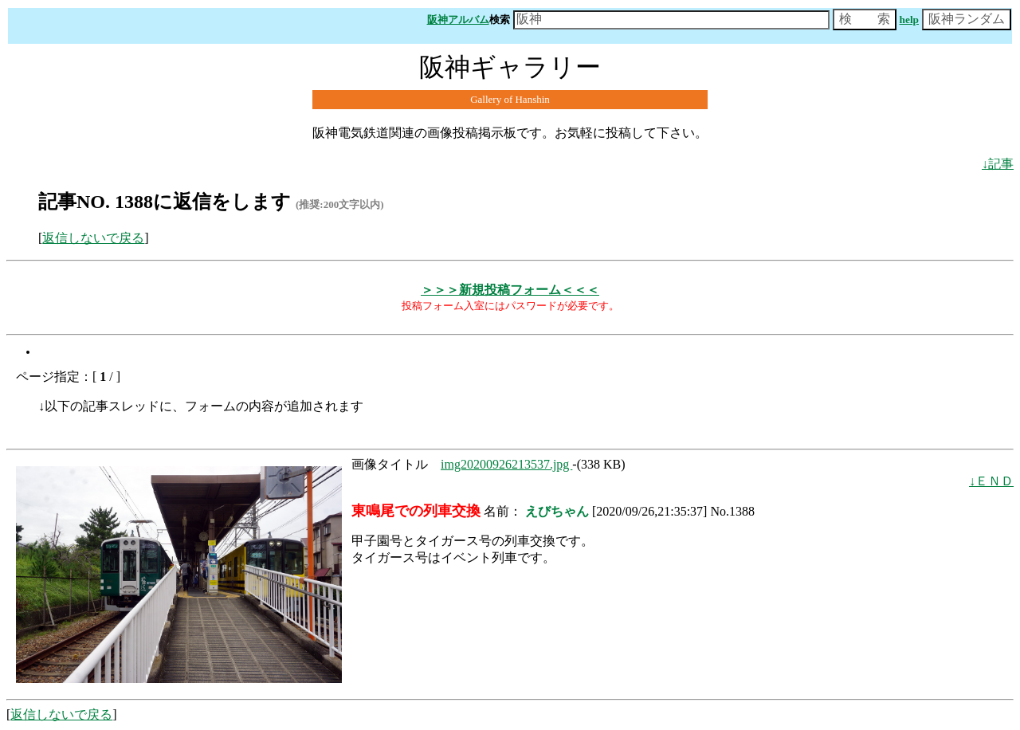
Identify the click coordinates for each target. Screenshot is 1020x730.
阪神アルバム (458, 20)
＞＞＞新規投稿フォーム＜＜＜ (510, 289)
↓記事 (998, 164)
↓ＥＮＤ (991, 481)
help (909, 20)
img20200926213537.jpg (506, 464)
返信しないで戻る (93, 238)
